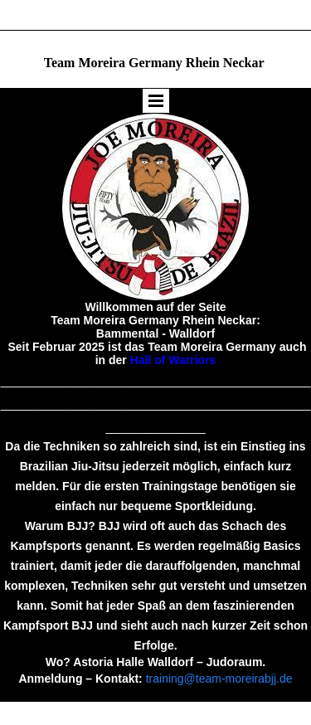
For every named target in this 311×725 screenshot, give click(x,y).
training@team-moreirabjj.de (219, 678)
